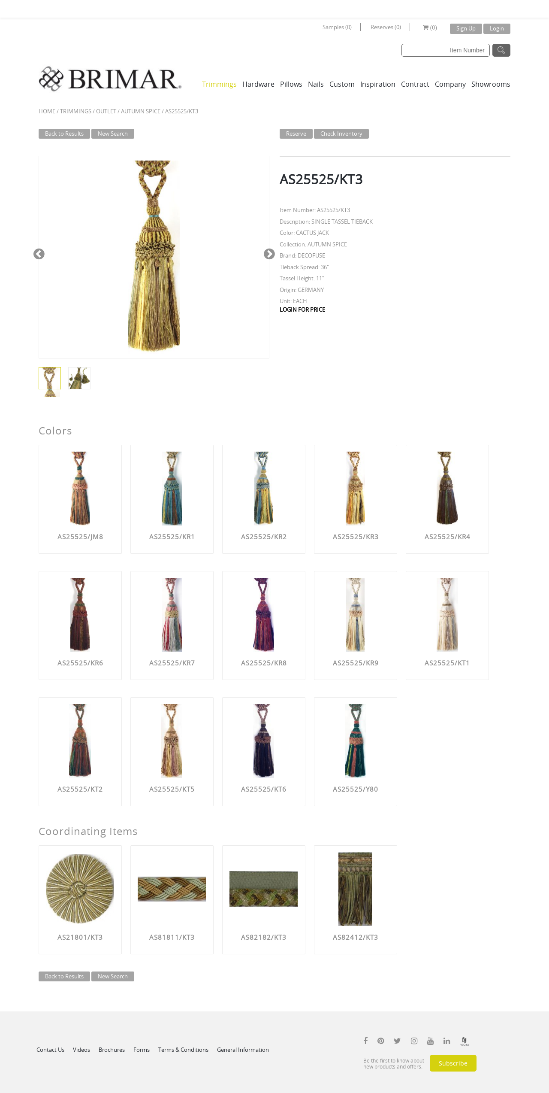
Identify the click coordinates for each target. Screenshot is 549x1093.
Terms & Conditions (183, 1050)
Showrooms (490, 84)
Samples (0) (337, 27)
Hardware (258, 84)
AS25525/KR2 (264, 536)
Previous (38, 252)
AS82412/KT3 (355, 937)
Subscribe (453, 1063)
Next (269, 252)
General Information (243, 1050)
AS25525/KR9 (356, 663)
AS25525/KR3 (356, 536)
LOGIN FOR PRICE (302, 309)
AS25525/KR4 (448, 536)
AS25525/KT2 (80, 789)
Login (497, 28)
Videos (81, 1050)
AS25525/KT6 (264, 789)
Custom (342, 84)
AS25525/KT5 (172, 789)
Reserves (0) (386, 27)
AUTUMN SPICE (140, 111)
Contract (415, 84)
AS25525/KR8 (264, 663)
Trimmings (219, 84)
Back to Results (64, 133)
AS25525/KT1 (447, 663)
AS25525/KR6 (80, 663)
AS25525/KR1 (172, 536)
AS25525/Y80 (355, 789)
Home (47, 111)
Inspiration (377, 84)
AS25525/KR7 (172, 663)
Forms (141, 1050)
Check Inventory (341, 133)
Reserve (296, 133)
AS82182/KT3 (264, 937)
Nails (316, 84)
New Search (113, 133)
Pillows (291, 84)
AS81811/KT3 (172, 937)
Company (450, 84)
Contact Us (50, 1050)
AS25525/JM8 (80, 536)
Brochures (112, 1050)
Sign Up (466, 28)
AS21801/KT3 (80, 937)
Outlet (106, 111)
